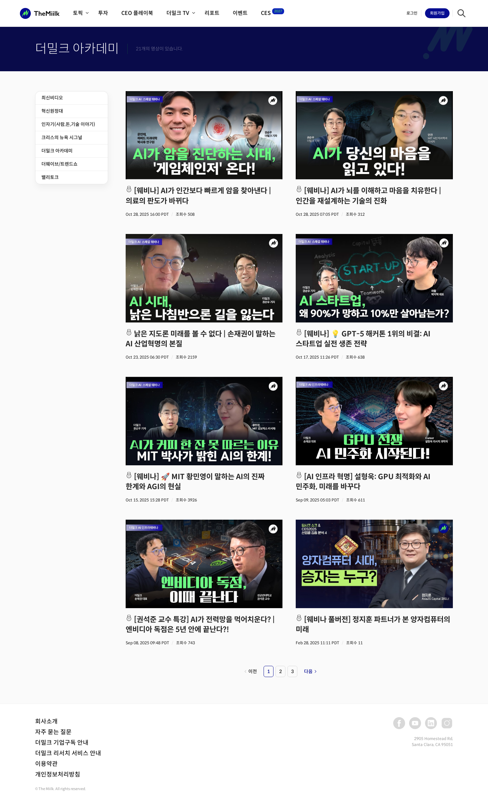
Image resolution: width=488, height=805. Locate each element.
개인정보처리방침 (57, 774)
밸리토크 (50, 177)
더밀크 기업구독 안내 (62, 742)
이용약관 (46, 764)
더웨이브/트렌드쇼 (59, 164)
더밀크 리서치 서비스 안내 (68, 753)
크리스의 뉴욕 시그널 (61, 138)
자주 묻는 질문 (53, 732)
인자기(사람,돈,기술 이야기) (68, 124)
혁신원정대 (52, 111)
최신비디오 (52, 98)
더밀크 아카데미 (57, 151)
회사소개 (46, 721)
